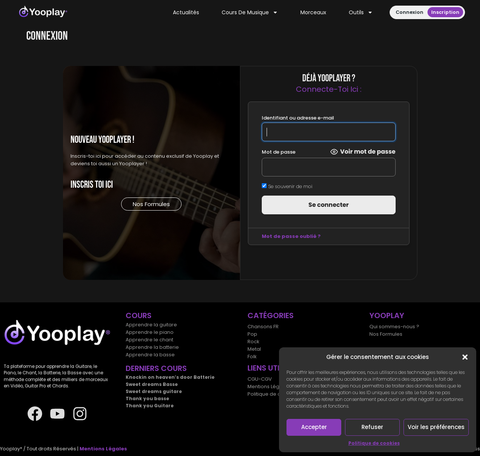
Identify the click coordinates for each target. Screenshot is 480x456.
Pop (252, 334)
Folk (252, 356)
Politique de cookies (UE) (278, 394)
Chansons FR (263, 326)
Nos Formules (385, 334)
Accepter (314, 427)
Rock (254, 341)
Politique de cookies (374, 443)
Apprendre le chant (149, 339)
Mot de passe (278, 152)
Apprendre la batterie (152, 347)
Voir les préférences (436, 427)
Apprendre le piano (150, 332)
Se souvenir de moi (286, 186)
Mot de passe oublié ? (290, 236)
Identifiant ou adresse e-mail (297, 117)
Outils (361, 12)
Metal (254, 349)
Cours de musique (250, 12)
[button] (465, 357)
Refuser (372, 427)
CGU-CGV (260, 379)
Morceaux (313, 12)
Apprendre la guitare (151, 324)
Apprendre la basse (150, 354)
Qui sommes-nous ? (394, 326)
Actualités (186, 12)
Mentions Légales (269, 386)
